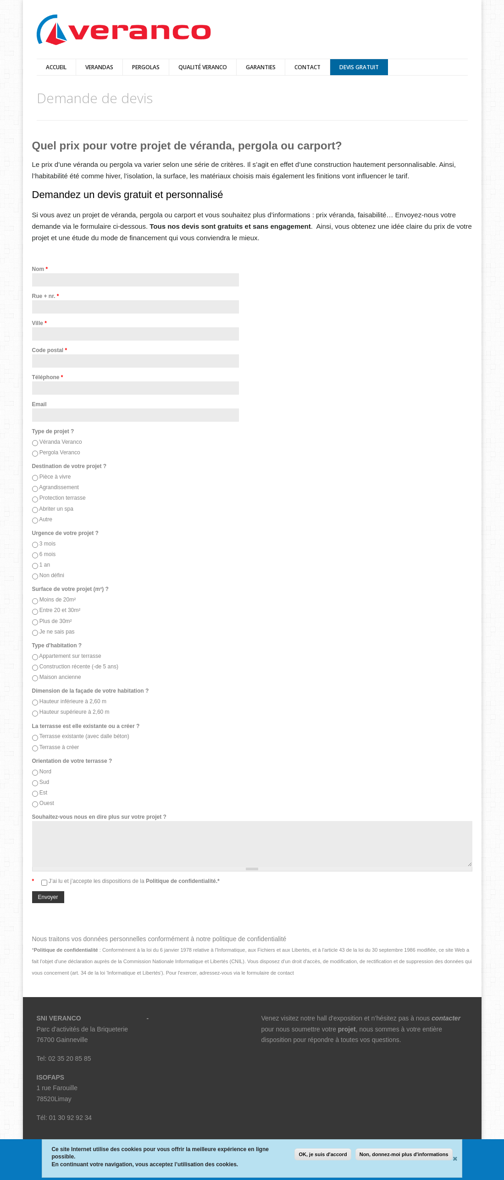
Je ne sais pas (57, 632)
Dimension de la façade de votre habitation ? (90, 691)
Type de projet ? (53, 431)
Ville (39, 323)
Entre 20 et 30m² (59, 610)
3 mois (47, 543)
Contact (307, 67)
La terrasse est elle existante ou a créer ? (86, 726)
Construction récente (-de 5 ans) (78, 666)
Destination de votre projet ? (69, 466)
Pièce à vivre (55, 477)
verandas (99, 67)
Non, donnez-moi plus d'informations (404, 1154)
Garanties (261, 67)
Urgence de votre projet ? (65, 533)
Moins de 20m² (57, 599)
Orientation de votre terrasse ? (72, 761)
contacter (446, 1018)
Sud (44, 782)
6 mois (47, 554)
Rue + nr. (45, 296)
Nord (45, 771)
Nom (40, 269)
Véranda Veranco (60, 442)
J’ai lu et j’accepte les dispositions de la (134, 881)
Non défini (51, 575)
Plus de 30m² (55, 621)
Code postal (49, 350)
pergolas (146, 67)
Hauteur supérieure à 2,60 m (74, 712)
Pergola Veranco (59, 452)
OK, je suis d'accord (323, 1154)
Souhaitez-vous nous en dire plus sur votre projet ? (99, 817)
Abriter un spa (56, 509)
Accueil (56, 67)
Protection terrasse (62, 498)
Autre (45, 519)
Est (43, 792)
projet (347, 1029)
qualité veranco (202, 67)
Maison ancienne (60, 677)
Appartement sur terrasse (70, 656)
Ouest (46, 803)
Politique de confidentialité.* (182, 881)
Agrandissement (59, 487)
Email (39, 404)
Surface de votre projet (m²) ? (70, 589)
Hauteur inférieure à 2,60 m (72, 701)
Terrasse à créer (59, 747)
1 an (44, 565)
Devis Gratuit (359, 67)
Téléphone (47, 377)
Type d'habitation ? (57, 645)
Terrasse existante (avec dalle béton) (84, 736)
